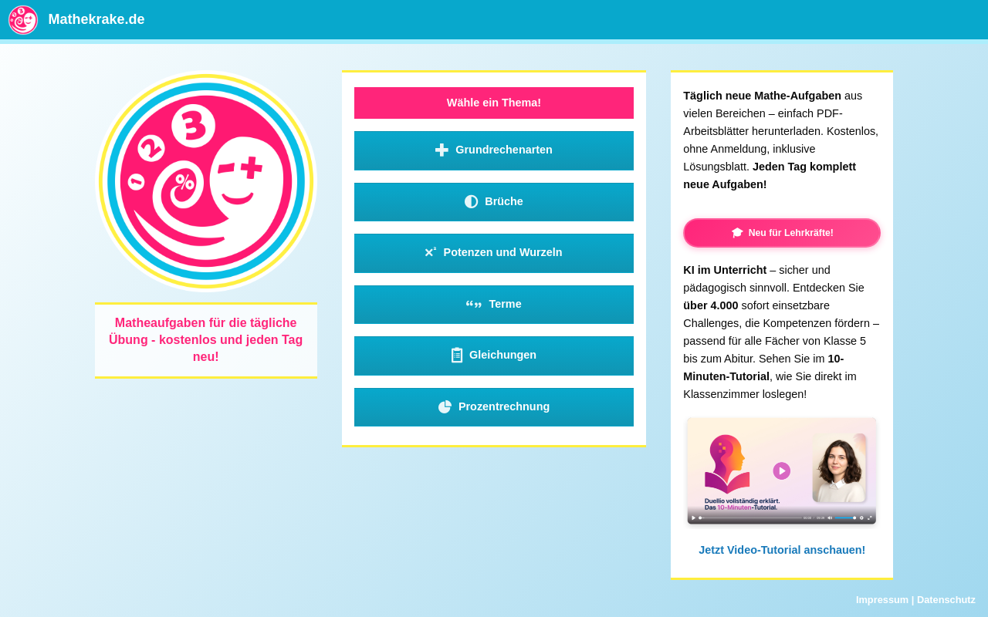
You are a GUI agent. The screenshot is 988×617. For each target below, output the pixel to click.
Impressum (882, 599)
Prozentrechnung (494, 407)
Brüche (494, 202)
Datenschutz (946, 599)
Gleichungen (494, 356)
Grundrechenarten (494, 150)
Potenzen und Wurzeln (493, 253)
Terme (493, 305)
